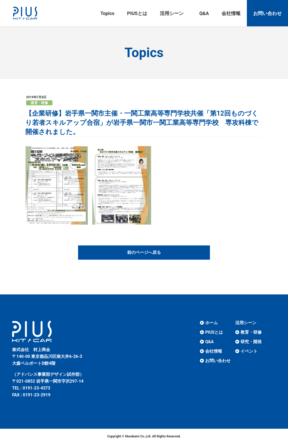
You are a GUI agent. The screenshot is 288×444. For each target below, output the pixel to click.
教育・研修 (39, 103)
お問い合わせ (218, 360)
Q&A (209, 341)
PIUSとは (214, 332)
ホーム (211, 322)
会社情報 (213, 351)
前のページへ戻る (144, 252)
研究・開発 (251, 341)
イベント (249, 351)
